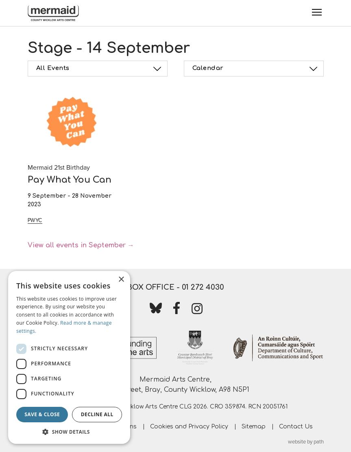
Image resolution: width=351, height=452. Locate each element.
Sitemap (254, 427)
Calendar (256, 68)
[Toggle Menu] (317, 12)
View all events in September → (81, 245)
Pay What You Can (69, 180)
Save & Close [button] (42, 414)
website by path (306, 442)
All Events (100, 68)
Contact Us (296, 427)
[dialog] (69, 357)
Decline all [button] (97, 414)
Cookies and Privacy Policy (189, 427)
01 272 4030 (203, 287)
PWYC (35, 220)
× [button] (121, 280)
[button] (69, 432)
